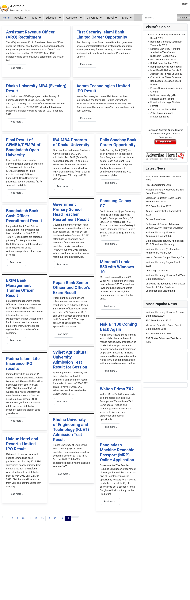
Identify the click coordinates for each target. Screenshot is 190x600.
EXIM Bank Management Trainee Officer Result (20, 288)
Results (18, 17)
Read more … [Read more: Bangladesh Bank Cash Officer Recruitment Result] (16, 262)
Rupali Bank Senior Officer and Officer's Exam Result (71, 287)
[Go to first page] (4, 517)
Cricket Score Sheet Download (166, 77)
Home (6, 17)
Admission (72, 17)
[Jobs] (39, 18)
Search (183, 17)
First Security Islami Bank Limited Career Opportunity (101, 35)
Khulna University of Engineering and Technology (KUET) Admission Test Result (71, 429)
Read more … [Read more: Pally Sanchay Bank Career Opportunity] (110, 182)
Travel (110, 17)
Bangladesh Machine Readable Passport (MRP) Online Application (117, 452)
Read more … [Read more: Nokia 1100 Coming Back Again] (110, 370)
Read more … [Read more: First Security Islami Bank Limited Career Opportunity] (87, 64)
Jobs (34, 17)
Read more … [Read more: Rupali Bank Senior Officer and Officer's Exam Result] (63, 334)
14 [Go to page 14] (48, 518)
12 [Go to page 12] (36, 518)
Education (51, 17)
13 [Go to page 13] (42, 518)
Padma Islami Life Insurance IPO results (23, 363)
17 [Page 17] (67, 518)
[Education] (59, 18)
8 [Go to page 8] (12, 518)
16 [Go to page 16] (61, 518)
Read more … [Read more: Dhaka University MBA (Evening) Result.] (16, 121)
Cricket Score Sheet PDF (163, 109)
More (125, 17)
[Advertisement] (71, 564)
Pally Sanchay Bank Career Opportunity (118, 142)
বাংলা (184, 4)
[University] (100, 18)
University (92, 17)
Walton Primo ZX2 (117, 388)
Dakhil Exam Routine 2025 (164, 63)
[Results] (25, 18)
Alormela (17, 6)
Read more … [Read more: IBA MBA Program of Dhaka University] (63, 186)
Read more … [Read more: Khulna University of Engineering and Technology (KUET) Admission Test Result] (63, 474)
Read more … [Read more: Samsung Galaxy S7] (110, 243)
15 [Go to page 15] (55, 518)
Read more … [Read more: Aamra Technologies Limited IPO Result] (87, 118)
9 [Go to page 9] (17, 518)
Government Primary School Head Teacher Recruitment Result (71, 212)
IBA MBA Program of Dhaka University (71, 142)
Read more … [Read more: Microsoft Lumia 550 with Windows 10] (110, 306)
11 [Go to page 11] (29, 518)
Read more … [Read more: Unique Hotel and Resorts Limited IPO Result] (16, 493)
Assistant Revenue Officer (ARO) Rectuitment (30, 35)
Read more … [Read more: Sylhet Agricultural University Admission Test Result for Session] (63, 401)
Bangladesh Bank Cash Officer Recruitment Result (24, 215)
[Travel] (115, 18)
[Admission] (80, 18)
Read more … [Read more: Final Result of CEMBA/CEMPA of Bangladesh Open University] (16, 192)
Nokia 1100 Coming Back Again (118, 327)
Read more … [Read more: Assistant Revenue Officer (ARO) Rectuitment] (16, 67)
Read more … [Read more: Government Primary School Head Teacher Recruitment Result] (63, 264)
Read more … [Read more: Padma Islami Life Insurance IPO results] (16, 420)
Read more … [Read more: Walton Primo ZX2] (110, 426)
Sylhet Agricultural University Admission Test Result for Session (70, 360)
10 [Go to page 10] (23, 518)
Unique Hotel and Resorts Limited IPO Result (22, 443)
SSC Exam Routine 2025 (163, 56)
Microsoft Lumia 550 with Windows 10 (117, 266)
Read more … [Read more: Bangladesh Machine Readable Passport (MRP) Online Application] (110, 501)
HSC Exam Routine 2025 (163, 59)
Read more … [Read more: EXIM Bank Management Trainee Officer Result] (16, 340)
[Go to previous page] (8, 517)
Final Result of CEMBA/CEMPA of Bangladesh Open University (23, 147)
